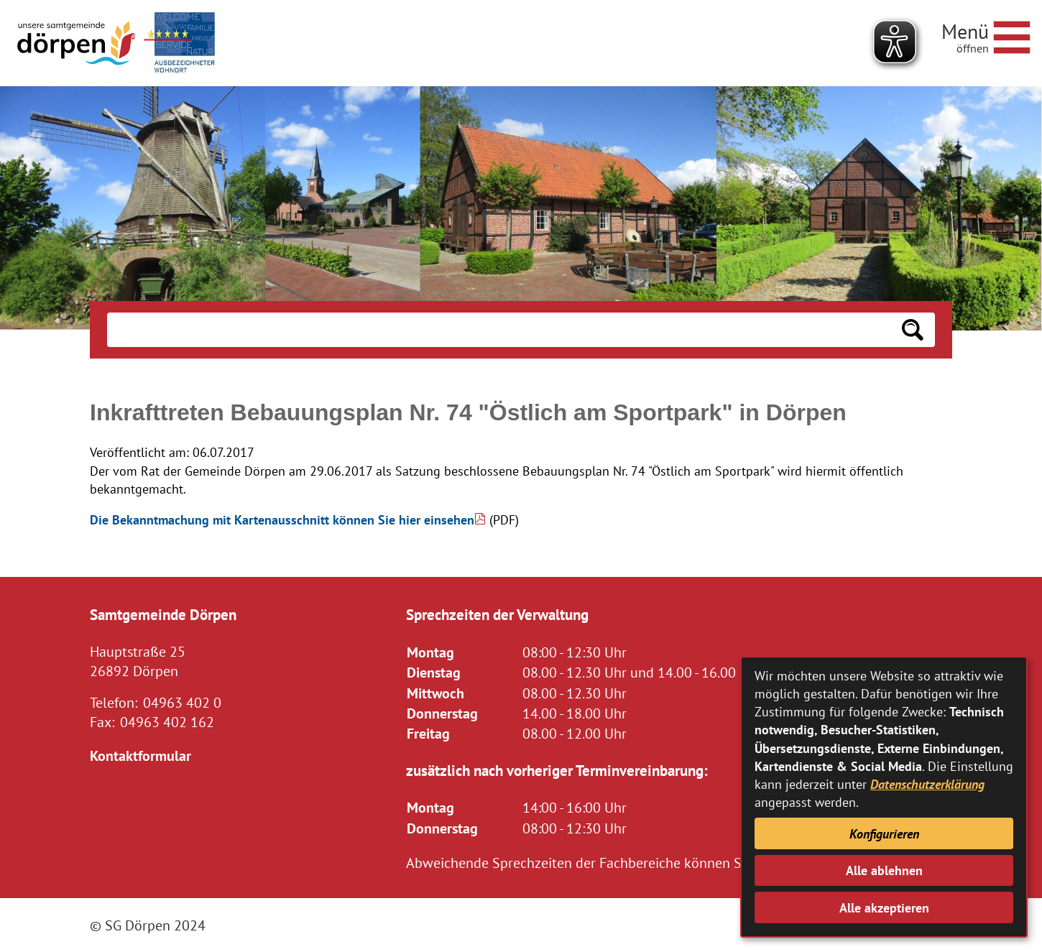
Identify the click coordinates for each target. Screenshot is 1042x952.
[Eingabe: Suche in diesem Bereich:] (498, 329)
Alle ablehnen (884, 870)
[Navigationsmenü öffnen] (986, 35)
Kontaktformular (140, 755)
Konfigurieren (884, 834)
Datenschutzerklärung (927, 784)
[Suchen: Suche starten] (912, 329)
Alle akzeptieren (884, 908)
